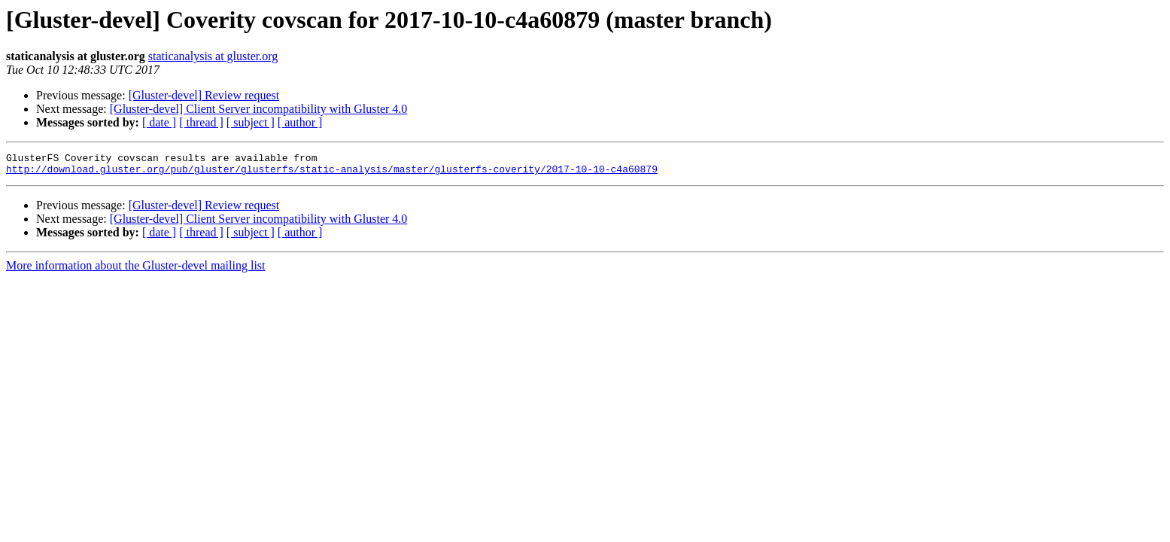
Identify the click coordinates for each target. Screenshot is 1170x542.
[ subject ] (250, 122)
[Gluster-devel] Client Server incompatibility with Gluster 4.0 (259, 108)
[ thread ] (201, 122)
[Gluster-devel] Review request (204, 95)
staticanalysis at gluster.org (213, 56)
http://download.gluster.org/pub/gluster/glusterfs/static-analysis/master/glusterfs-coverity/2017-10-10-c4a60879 (332, 173)
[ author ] (300, 122)
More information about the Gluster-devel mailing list (136, 269)
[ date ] (159, 122)
